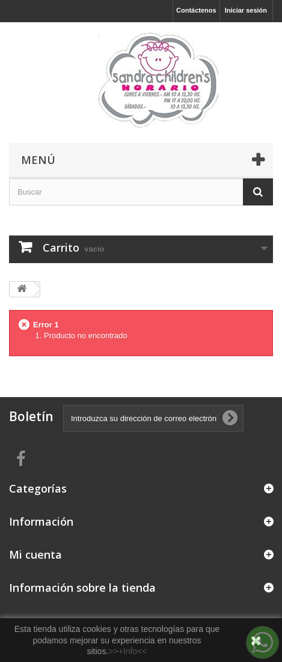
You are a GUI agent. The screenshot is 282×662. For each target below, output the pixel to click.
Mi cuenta (35, 554)
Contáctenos (196, 10)
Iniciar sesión (246, 10)
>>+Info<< (127, 651)
